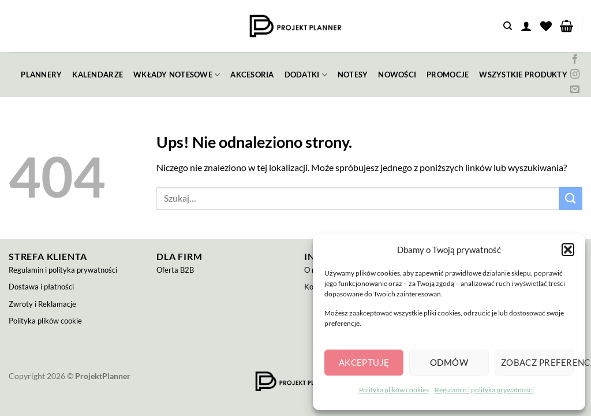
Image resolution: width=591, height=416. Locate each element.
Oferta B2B (175, 269)
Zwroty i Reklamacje (42, 304)
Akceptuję (364, 362)
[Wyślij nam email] (574, 89)
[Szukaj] (507, 26)
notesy (353, 74)
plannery (41, 74)
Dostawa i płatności (41, 286)
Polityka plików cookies (394, 389)
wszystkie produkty (523, 74)
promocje (448, 74)
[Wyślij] (570, 198)
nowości (397, 74)
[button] (568, 249)
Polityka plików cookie (45, 320)
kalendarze (97, 74)
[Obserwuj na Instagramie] (574, 74)
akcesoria (252, 74)
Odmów (449, 362)
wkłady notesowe (176, 74)
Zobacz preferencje (537, 362)
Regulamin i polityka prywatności (484, 389)
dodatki (306, 74)
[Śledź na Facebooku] (574, 59)
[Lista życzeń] (546, 26)
